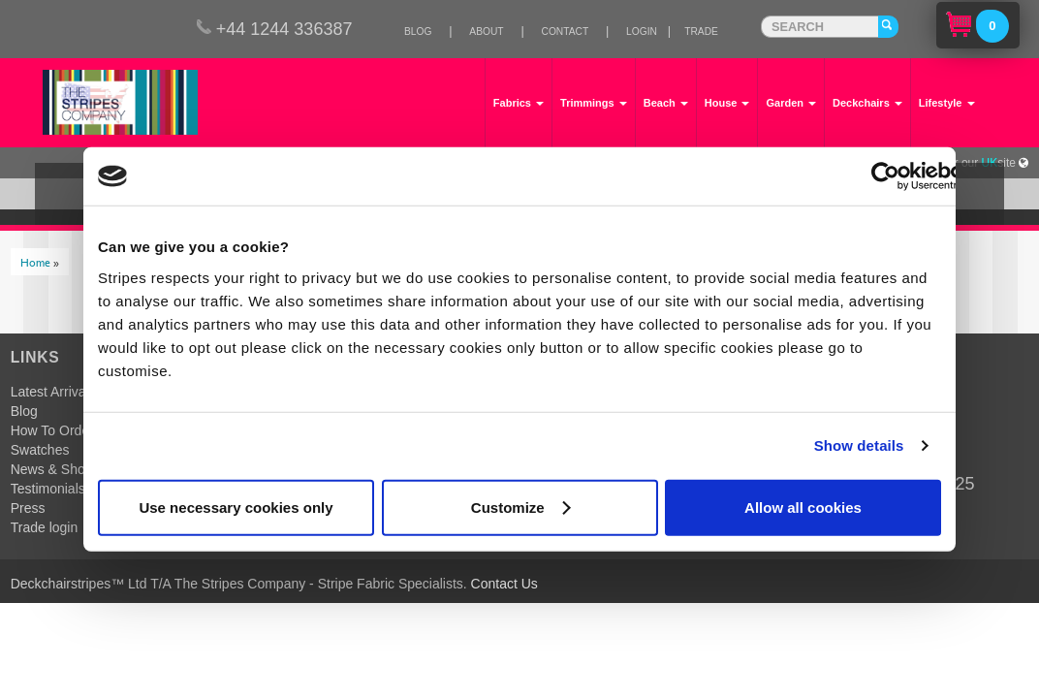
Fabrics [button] (518, 103)
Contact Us (504, 583)
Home (35, 261)
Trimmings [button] (593, 103)
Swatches (40, 450)
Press (28, 508)
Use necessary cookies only (235, 506)
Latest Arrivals (53, 391)
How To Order (52, 430)
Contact (565, 31)
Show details (859, 445)
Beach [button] (666, 103)
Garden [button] (791, 103)
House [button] (727, 103)
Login (641, 31)
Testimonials (48, 488)
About (486, 31)
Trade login (45, 527)
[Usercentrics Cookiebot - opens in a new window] (885, 176)
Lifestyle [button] (947, 103)
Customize (520, 506)
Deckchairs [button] (867, 103)
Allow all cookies (803, 506)
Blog (417, 31)
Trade (701, 31)
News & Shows (56, 469)
